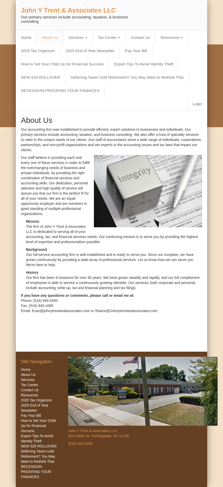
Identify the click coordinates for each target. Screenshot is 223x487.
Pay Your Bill (136, 51)
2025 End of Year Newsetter (90, 51)
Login (197, 104)
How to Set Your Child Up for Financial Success (62, 64)
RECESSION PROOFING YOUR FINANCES (60, 90)
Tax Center (109, 37)
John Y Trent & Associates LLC (68, 10)
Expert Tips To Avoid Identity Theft (143, 64)
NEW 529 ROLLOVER (40, 77)
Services (77, 37)
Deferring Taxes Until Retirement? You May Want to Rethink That (127, 77)
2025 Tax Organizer (38, 51)
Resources (172, 37)
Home (26, 37)
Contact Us (140, 37)
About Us (50, 37)
